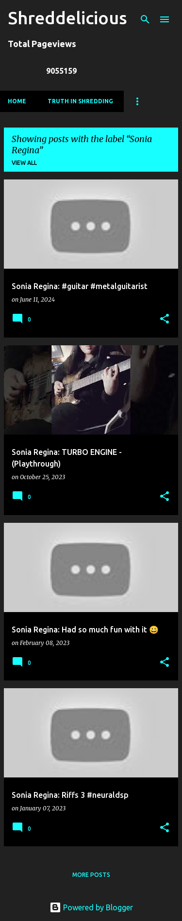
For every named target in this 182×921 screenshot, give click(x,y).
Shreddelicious (67, 18)
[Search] (145, 19)
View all (24, 163)
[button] (164, 319)
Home (17, 101)
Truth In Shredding (80, 101)
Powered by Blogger (91, 907)
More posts (91, 875)
